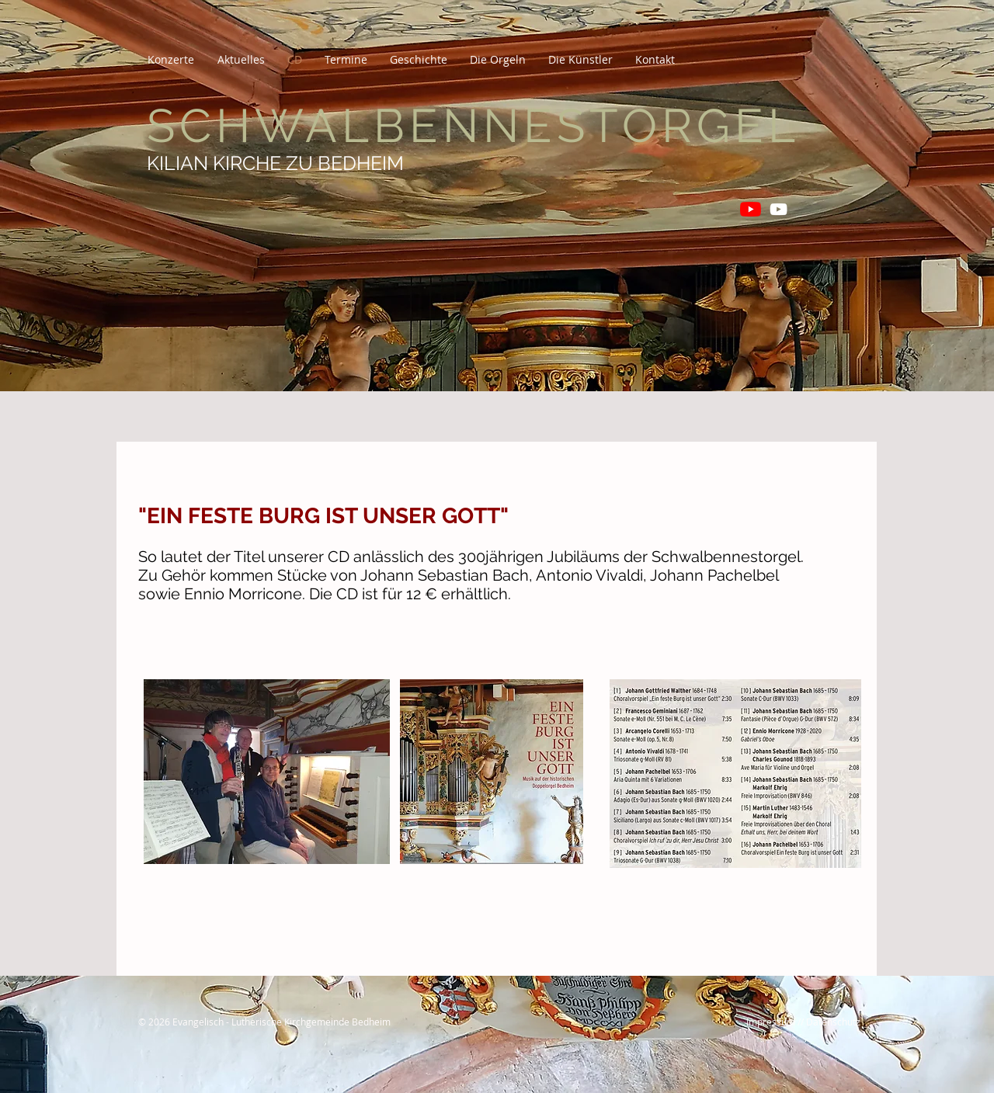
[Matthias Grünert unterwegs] (750, 209)
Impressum (770, 1021)
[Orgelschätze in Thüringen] (778, 209)
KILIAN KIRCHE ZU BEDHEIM (275, 163)
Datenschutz (833, 1021)
